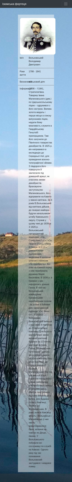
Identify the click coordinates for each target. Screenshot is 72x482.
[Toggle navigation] (66, 4)
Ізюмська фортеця (14, 3)
